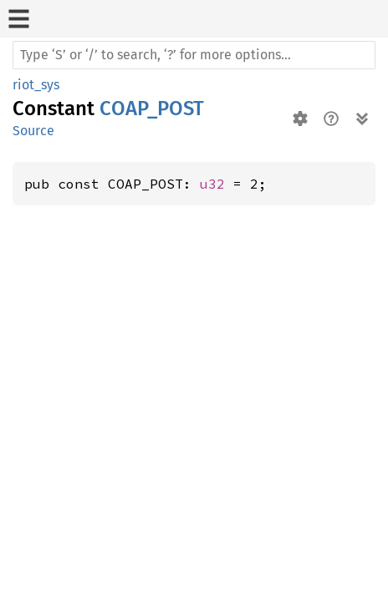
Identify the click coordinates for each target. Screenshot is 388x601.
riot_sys (36, 85)
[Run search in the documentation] (194, 55)
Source (33, 131)
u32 (212, 183)
